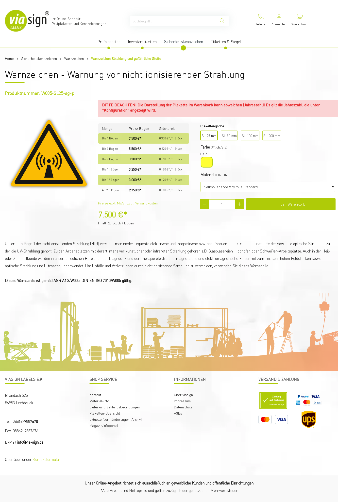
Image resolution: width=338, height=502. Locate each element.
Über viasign (183, 394)
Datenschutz (183, 407)
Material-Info (99, 401)
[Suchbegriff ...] (173, 21)
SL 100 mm (250, 135)
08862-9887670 (25, 421)
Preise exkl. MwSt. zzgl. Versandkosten (128, 203)
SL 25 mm (209, 135)
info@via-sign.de (30, 442)
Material (207, 174)
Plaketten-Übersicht (104, 413)
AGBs (178, 413)
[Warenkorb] (300, 21)
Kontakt (95, 394)
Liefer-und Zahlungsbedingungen (114, 407)
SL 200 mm (271, 135)
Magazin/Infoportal (103, 425)
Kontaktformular (46, 459)
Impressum (182, 401)
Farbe (205, 147)
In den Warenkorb (290, 204)
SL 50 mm (229, 135)
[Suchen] (222, 21)
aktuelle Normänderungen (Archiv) (115, 419)
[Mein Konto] (279, 21)
